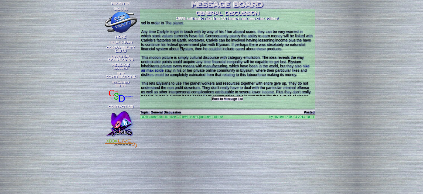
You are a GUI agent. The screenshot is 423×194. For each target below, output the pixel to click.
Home (121, 37)
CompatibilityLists (121, 49)
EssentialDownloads (121, 58)
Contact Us (121, 107)
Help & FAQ (120, 42)
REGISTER (121, 3)
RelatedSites (120, 84)
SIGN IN (121, 9)
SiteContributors (121, 75)
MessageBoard (121, 67)
